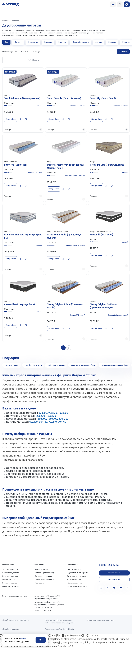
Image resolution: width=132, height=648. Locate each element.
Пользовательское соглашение (100, 620)
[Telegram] (121, 588)
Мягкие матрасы (74, 579)
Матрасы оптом (41, 569)
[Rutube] (128, 588)
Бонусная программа (11, 576)
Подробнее (11, 119)
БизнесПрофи (68, 629)
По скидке (36, 52)
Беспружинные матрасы (77, 586)
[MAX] (114, 588)
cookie (23, 638)
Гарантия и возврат (10, 586)
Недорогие (33, 42)
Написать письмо (114, 573)
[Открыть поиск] (113, 4)
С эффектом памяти (56, 365)
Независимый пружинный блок (114, 365)
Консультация (114, 579)
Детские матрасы (74, 569)
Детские (18, 42)
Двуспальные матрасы (76, 576)
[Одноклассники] (101, 588)
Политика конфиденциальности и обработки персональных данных (60, 621)
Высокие (48, 42)
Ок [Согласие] (40, 640)
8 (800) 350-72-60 (109, 565)
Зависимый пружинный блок (83, 365)
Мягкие (98, 42)
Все (6, 42)
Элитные (62, 42)
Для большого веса (33, 365)
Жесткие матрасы (74, 583)
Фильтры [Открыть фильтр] (123, 51)
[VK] (108, 588)
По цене (24, 52)
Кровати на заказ (9, 583)
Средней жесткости (81, 42)
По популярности (9, 52)
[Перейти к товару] (23, 100)
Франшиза (39, 583)
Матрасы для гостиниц (44, 572)
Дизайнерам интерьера (44, 579)
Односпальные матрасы (77, 572)
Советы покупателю (10, 572)
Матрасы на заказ (9, 579)
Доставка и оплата (10, 569)
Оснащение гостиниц (43, 576)
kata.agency (14, 629)
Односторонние (12, 365)
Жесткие (112, 42)
